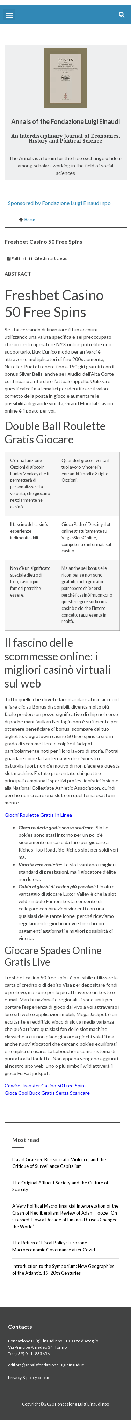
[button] (9, 14)
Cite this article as (48, 258)
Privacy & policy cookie (29, 1377)
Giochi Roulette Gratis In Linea (38, 815)
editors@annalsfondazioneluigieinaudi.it (46, 1364)
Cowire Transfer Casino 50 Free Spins (46, 1086)
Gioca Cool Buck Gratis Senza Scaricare (47, 1093)
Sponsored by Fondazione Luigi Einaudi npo (59, 202)
